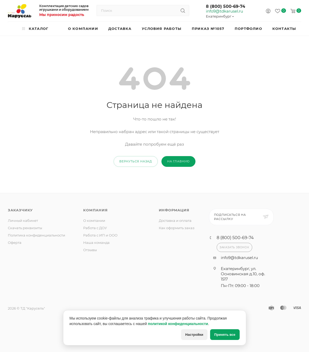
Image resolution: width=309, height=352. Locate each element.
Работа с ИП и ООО (100, 235)
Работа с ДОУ (95, 228)
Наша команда (96, 242)
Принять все (224, 335)
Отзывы (90, 250)
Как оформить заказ (176, 228)
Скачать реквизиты (25, 228)
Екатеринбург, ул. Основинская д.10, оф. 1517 (243, 274)
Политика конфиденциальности (36, 235)
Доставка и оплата (175, 220)
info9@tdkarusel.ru (224, 11)
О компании (94, 220)
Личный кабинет (23, 220)
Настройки (194, 335)
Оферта (14, 242)
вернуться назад (135, 161)
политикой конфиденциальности (178, 324)
